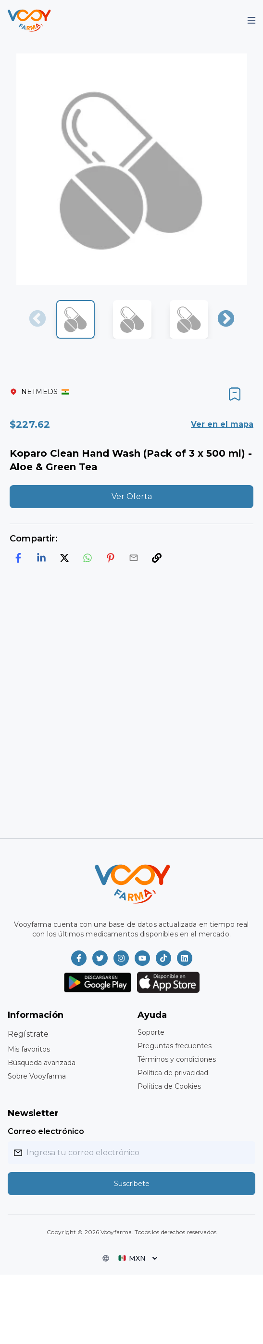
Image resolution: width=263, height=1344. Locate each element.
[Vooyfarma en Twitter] (100, 958)
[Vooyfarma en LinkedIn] (184, 958)
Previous (37, 319)
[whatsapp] (87, 558)
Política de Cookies (169, 1086)
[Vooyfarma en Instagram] (121, 958)
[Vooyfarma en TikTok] (163, 958)
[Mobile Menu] (251, 20)
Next (226, 319)
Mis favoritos (29, 1049)
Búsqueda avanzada (41, 1062)
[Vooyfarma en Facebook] (79, 958)
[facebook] (18, 558)
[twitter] (64, 558)
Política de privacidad (173, 1072)
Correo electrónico (46, 1131)
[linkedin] (41, 558)
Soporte (151, 1032)
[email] (133, 558)
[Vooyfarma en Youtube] (142, 958)
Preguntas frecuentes (175, 1045)
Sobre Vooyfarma (37, 1076)
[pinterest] (110, 558)
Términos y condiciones (177, 1059)
